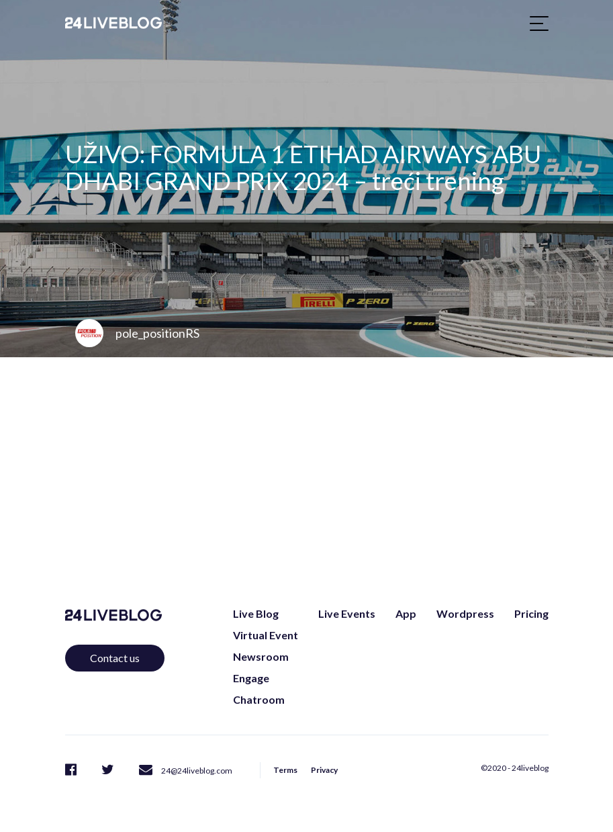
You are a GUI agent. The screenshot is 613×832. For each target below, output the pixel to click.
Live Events (346, 613)
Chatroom (259, 699)
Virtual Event (265, 635)
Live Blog (256, 613)
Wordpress (465, 613)
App (405, 613)
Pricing (531, 613)
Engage (251, 678)
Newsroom (261, 656)
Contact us (115, 657)
